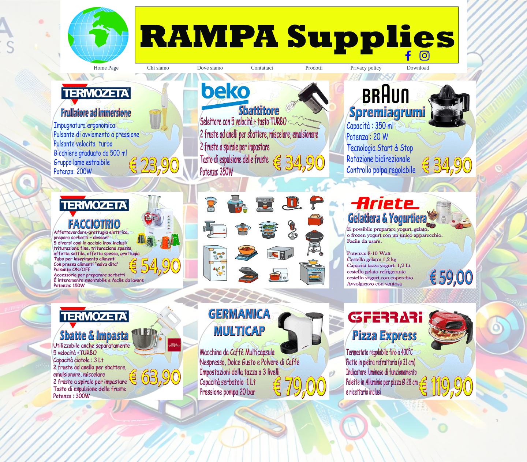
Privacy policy (365, 68)
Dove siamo (210, 68)
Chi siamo (158, 68)
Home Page (106, 68)
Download (418, 68)
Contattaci (262, 68)
